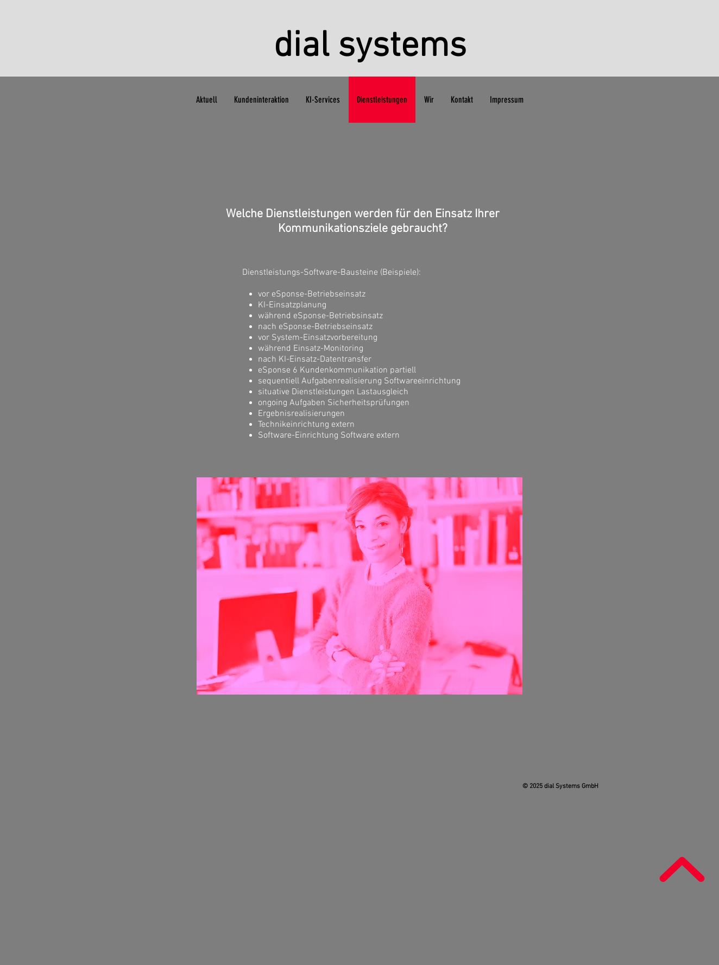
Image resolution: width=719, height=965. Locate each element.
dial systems (370, 47)
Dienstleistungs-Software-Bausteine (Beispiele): (331, 272)
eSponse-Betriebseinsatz (326, 326)
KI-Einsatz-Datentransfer (325, 359)
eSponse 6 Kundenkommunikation (323, 370)
